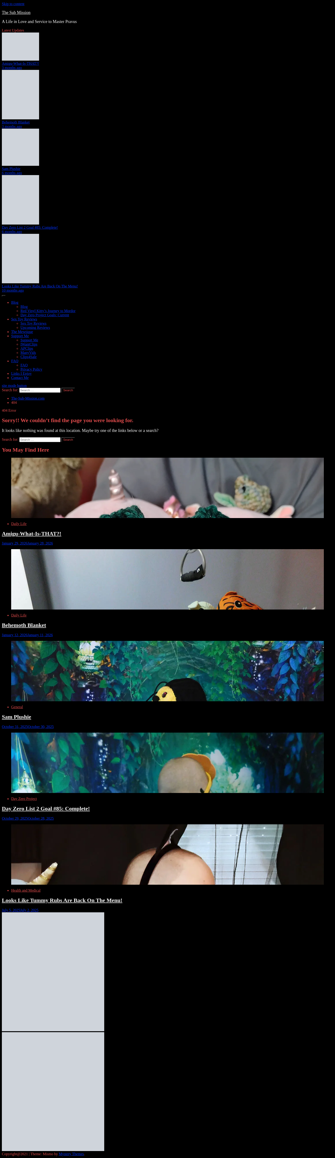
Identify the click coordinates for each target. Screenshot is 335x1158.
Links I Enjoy (21, 373)
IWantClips (28, 344)
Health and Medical (25, 890)
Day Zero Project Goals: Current (44, 315)
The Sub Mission (16, 12)
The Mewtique (22, 332)
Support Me (20, 336)
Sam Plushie (11, 169)
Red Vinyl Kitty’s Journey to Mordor (48, 311)
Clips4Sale (28, 357)
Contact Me (20, 378)
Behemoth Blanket (16, 122)
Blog (14, 302)
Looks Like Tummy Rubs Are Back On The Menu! (40, 286)
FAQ (14, 361)
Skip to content (13, 4)
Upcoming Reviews (35, 327)
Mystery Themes (71, 1154)
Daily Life (19, 524)
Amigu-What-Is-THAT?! (20, 63)
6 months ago (12, 173)
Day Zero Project (24, 799)
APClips (26, 348)
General (17, 707)
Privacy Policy (31, 369)
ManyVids (28, 353)
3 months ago (12, 68)
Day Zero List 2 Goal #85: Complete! (30, 227)
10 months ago (13, 290)
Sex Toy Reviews (24, 319)
